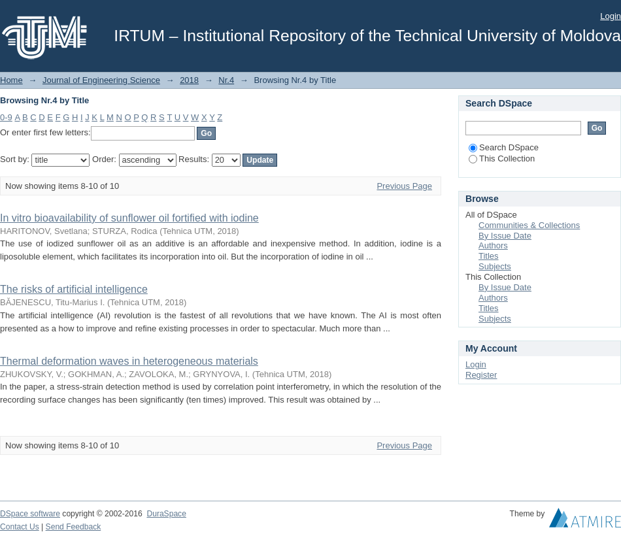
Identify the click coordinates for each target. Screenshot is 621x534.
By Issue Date (504, 236)
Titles (488, 256)
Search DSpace (504, 147)
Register (481, 375)
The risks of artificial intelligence (74, 289)
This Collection (502, 158)
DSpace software (30, 513)
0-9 (6, 117)
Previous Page (404, 186)
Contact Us (19, 526)
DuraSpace (166, 513)
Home (11, 80)
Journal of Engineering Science (101, 80)
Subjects (494, 266)
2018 (189, 80)
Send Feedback (73, 526)
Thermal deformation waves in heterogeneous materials (129, 361)
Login (610, 16)
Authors (493, 245)
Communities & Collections (529, 225)
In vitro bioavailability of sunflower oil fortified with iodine (129, 218)
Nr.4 (226, 80)
